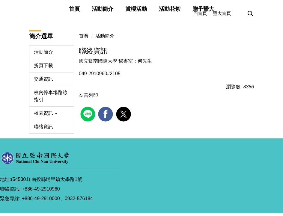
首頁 (74, 9)
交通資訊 (43, 78)
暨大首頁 (222, 13)
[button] (250, 13)
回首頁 (200, 13)
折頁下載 (43, 65)
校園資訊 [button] (45, 113)
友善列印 (88, 95)
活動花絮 (169, 9)
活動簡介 (102, 9)
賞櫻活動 (136, 9)
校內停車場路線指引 (50, 96)
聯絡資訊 (43, 126)
